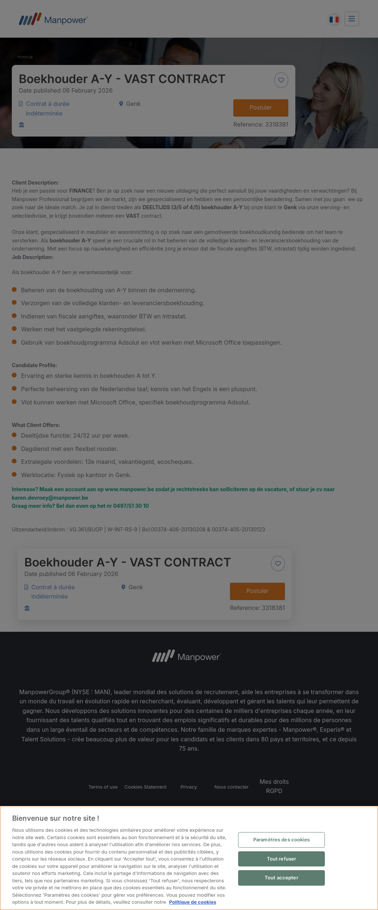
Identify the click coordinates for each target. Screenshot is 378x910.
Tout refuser (281, 859)
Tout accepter (281, 877)
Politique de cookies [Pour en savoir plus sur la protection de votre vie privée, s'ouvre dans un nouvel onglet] (192, 902)
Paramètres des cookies (281, 839)
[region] (189, 858)
